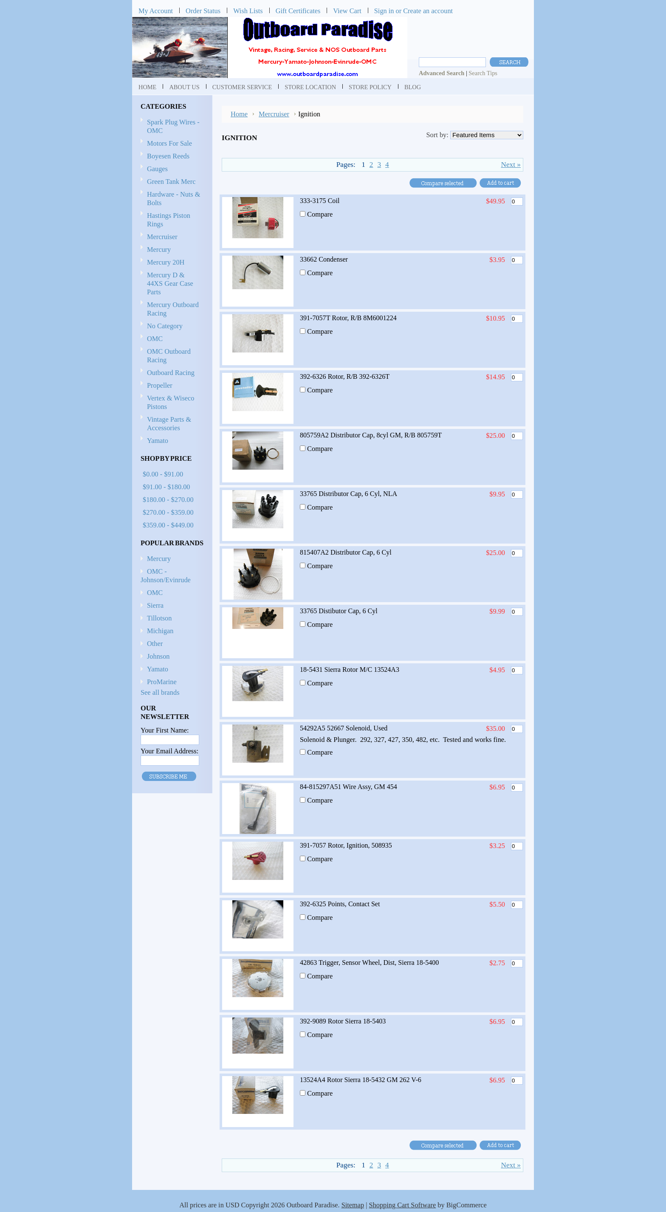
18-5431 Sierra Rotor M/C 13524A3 (349, 669)
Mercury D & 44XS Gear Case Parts (170, 283)
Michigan (160, 631)
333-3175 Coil (319, 200)
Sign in (384, 11)
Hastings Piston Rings (168, 219)
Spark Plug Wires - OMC (173, 126)
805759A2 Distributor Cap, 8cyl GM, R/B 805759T (371, 435)
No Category (165, 326)
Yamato (157, 441)
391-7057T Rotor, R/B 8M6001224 (348, 317)
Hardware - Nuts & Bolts (173, 198)
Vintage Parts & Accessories (169, 423)
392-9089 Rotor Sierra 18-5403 (343, 1021)
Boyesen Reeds (168, 156)
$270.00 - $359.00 (168, 512)
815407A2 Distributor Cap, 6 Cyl (346, 552)
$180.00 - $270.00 (168, 500)
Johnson (158, 656)
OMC (171, 339)
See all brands (160, 692)
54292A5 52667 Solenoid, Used (343, 728)
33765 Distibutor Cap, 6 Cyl (339, 610)
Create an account (428, 11)
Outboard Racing (171, 373)
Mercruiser (171, 237)
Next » (511, 165)
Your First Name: (165, 730)
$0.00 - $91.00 (163, 474)
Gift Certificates (298, 11)
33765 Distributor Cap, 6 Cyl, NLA (348, 493)
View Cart (347, 11)
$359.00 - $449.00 (168, 525)
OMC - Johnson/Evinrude (166, 575)
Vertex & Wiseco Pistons (170, 402)
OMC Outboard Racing (169, 355)
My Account (155, 11)
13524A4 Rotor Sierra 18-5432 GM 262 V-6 (360, 1079)
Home (239, 114)
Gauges (157, 169)
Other (155, 644)
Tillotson (159, 618)
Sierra (155, 605)
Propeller (171, 385)
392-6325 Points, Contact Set (340, 904)
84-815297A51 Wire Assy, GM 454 (348, 786)
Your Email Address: (169, 751)
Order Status (203, 11)
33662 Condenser (324, 259)
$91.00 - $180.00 (166, 487)
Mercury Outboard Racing (173, 309)
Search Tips (482, 73)
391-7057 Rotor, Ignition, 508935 (346, 845)
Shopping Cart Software (402, 1205)
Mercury (171, 249)
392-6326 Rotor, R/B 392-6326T (344, 376)
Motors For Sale (169, 143)
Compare (320, 214)
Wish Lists (248, 11)
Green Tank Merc (171, 182)
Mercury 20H (165, 262)
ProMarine (162, 682)
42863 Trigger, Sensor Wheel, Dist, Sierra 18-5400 (369, 962)
